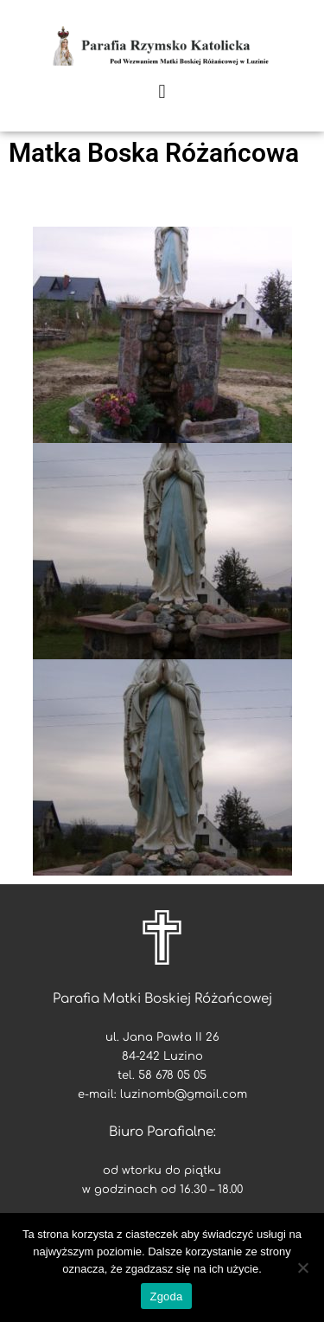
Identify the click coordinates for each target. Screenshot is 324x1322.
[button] (162, 91)
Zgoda (165, 1296)
